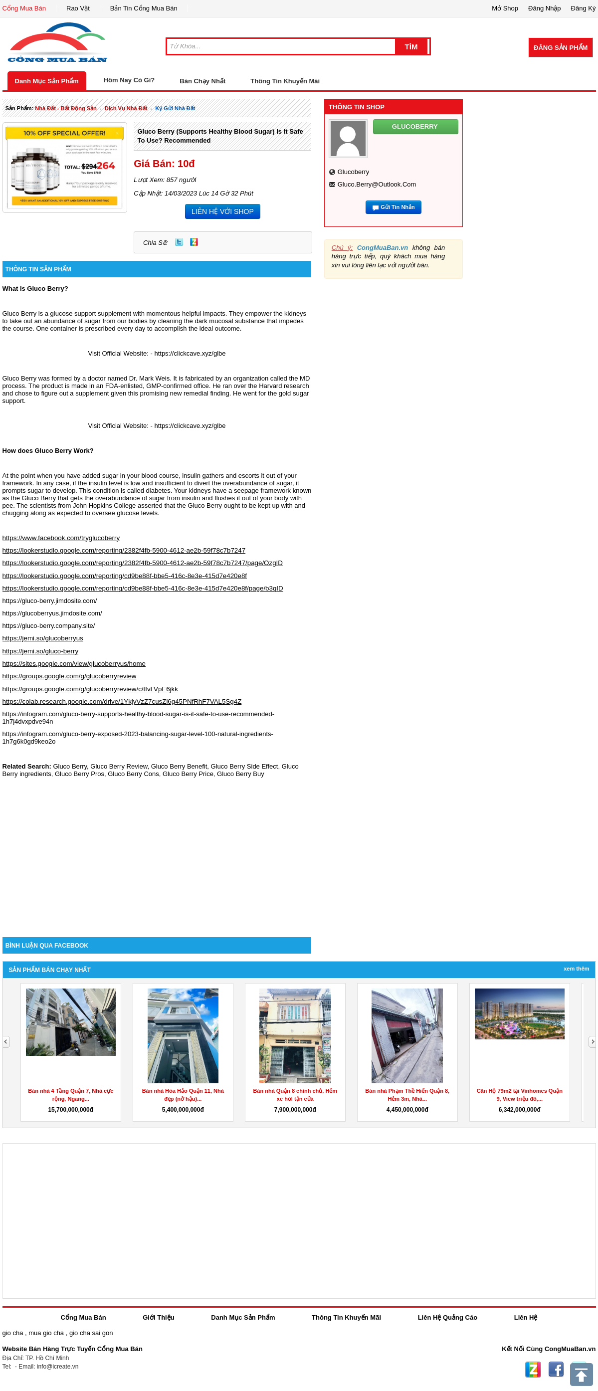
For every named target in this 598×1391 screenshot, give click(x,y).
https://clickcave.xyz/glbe (189, 353)
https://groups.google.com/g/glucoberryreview (69, 676)
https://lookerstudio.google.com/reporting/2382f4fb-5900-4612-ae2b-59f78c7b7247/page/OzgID (142, 563)
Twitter (179, 242)
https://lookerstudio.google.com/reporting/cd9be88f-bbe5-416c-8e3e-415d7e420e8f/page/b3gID (142, 588)
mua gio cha (46, 1333)
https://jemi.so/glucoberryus (42, 638)
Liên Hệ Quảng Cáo (447, 1317)
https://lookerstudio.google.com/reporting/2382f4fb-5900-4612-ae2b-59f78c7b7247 (124, 550)
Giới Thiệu (158, 1317)
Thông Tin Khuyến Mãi (285, 81)
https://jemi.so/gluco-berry (40, 651)
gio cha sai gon (91, 1333)
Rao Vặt (78, 8)
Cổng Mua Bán (24, 8)
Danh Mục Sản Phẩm (47, 81)
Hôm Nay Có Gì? (129, 80)
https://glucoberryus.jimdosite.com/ (52, 613)
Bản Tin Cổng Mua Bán (144, 8)
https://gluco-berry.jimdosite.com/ (49, 600)
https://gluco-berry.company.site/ (48, 625)
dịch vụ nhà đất (126, 108)
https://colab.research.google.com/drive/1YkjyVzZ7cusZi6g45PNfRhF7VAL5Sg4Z (122, 701)
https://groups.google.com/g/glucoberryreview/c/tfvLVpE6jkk (90, 689)
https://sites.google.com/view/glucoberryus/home (74, 663)
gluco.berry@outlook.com (377, 184)
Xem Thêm (576, 969)
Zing (194, 242)
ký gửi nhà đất (175, 108)
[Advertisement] (157, 852)
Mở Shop (505, 8)
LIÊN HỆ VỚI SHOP (223, 211)
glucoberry (354, 172)
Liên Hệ (526, 1317)
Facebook (556, 1370)
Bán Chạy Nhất (202, 81)
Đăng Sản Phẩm (561, 47)
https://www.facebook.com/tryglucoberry (61, 538)
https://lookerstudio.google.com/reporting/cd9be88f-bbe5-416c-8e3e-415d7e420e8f (124, 576)
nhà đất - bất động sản (65, 108)
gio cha (12, 1333)
